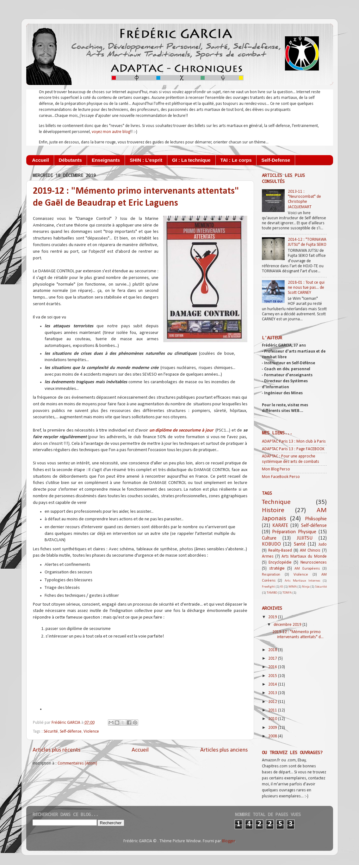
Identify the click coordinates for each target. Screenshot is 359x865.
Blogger (228, 841)
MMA (292, 587)
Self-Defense (275, 160)
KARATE (280, 525)
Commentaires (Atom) (77, 763)
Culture (269, 538)
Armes (268, 556)
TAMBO (272, 593)
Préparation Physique (294, 532)
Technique (276, 502)
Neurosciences (313, 562)
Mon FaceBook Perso (281, 477)
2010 (273, 719)
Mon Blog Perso (276, 469)
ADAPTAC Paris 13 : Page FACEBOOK (293, 449)
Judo (323, 544)
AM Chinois (310, 550)
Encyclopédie (280, 562)
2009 (273, 728)
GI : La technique (191, 160)
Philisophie (316, 519)
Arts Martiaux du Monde (304, 556)
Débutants (70, 160)
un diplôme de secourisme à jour (181, 430)
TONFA (287, 593)
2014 (273, 684)
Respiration (271, 575)
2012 (273, 702)
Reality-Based (280, 550)
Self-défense (71, 731)
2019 (273, 617)
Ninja (306, 587)
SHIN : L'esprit (146, 160)
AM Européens (307, 569)
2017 (273, 658)
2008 (273, 736)
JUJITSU (305, 538)
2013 (273, 693)
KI (281, 587)
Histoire (273, 510)
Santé (300, 544)
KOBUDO (271, 544)
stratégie (277, 568)
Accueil (40, 160)
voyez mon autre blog (111, 132)
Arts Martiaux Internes (302, 581)
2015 (273, 676)
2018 (273, 650)
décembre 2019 (288, 625)
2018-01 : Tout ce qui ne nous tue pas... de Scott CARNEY (306, 288)
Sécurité (51, 731)
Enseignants (106, 160)
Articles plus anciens (224, 750)
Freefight (268, 587)
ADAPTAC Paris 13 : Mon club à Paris (294, 441)
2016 (273, 667)
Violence (91, 731)
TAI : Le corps (236, 160)
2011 (273, 710)
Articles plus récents (56, 750)
